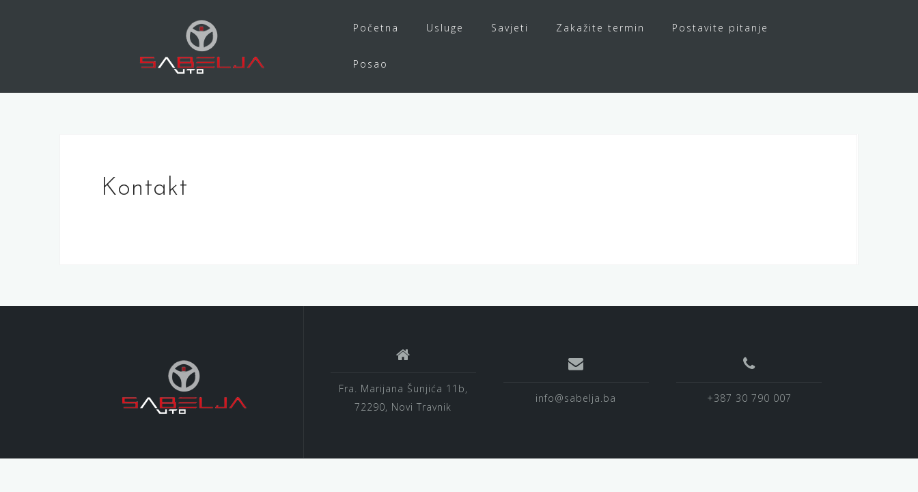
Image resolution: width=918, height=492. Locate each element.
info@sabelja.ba (576, 398)
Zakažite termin (600, 27)
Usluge (445, 27)
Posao (370, 63)
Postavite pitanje (720, 27)
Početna (376, 27)
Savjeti (510, 27)
